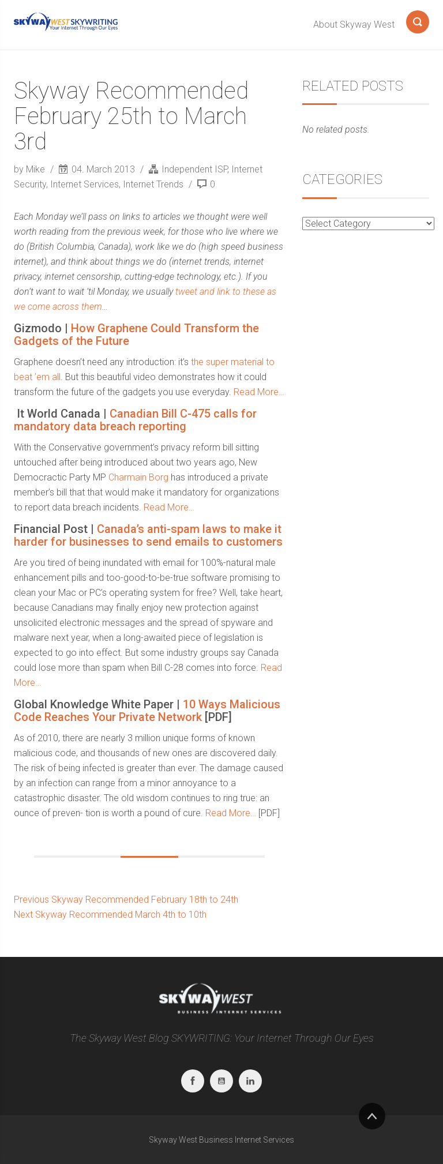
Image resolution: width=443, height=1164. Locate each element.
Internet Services (84, 184)
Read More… (259, 391)
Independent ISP (194, 169)
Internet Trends (153, 184)
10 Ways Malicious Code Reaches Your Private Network (147, 710)
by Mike (30, 169)
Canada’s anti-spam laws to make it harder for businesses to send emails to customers (148, 535)
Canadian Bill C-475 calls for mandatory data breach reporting (135, 420)
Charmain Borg (138, 477)
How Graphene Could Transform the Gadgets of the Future (136, 334)
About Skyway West (354, 24)
